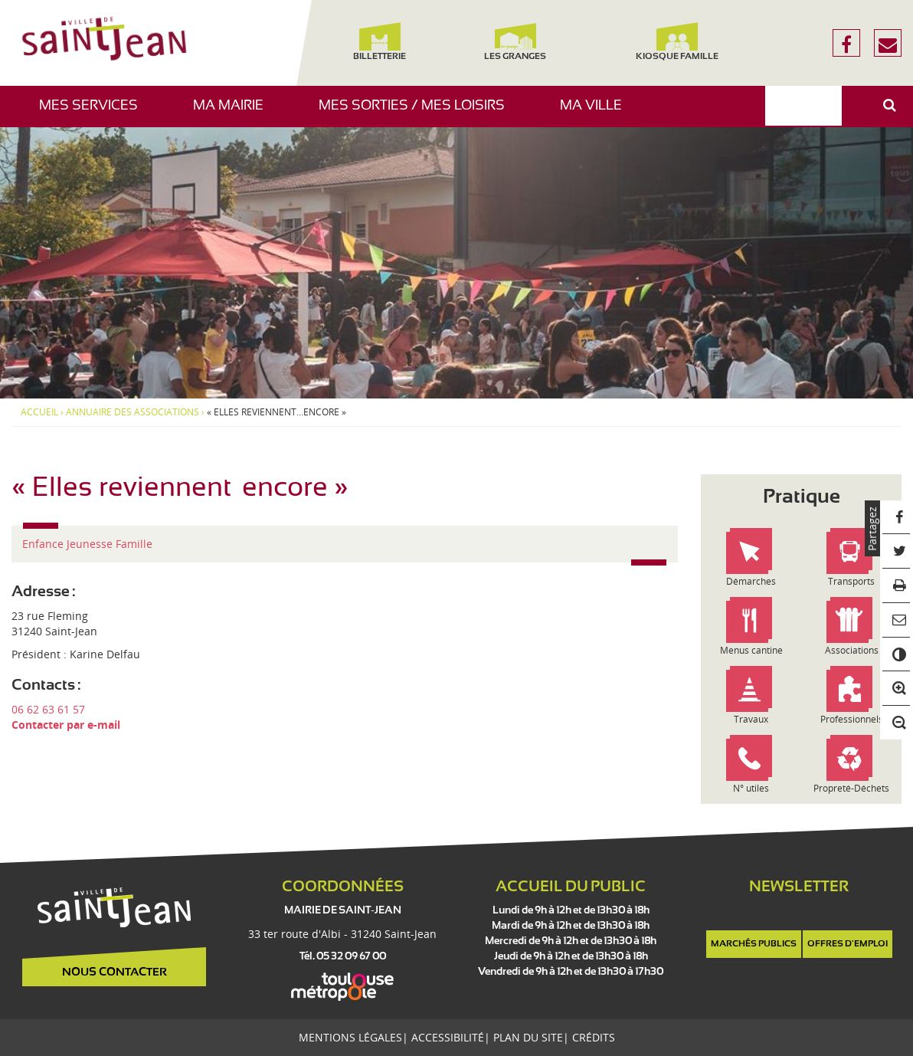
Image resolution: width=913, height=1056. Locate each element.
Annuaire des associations (132, 412)
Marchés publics (754, 944)
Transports (851, 581)
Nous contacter (114, 972)
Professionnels (851, 719)
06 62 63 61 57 (48, 709)
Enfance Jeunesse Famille (87, 543)
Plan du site (528, 1037)
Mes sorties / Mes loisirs (417, 113)
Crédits (593, 1037)
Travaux (751, 719)
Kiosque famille (677, 41)
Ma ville (596, 113)
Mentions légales (350, 1037)
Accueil (39, 412)
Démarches (751, 581)
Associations (852, 650)
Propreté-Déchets (851, 788)
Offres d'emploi (847, 944)
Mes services (94, 113)
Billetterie (379, 41)
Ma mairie (234, 113)
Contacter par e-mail (65, 724)
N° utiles (751, 788)
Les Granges (516, 41)
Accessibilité (447, 1037)
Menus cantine (751, 650)
